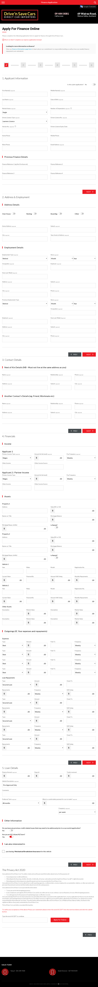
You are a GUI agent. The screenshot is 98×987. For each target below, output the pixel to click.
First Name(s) (8, 90)
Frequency (78, 642)
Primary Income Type (11, 454)
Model (53, 567)
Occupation (8, 264)
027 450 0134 (72, 971)
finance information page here (22, 49)
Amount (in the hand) (43, 454)
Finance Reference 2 (57, 164)
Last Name (7, 99)
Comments (5, 790)
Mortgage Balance (56, 516)
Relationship (57, 375)
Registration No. (80, 567)
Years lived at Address (60, 235)
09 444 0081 (62, 13)
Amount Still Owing (56, 576)
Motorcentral (63, 984)
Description (5, 610)
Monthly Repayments (81, 576)
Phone (55, 291)
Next (88, 192)
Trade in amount (72, 772)
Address (7, 282)
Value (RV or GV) (56, 507)
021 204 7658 (20, 971)
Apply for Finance (60, 920)
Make (28, 567)
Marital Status (8, 108)
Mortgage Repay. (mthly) (9, 525)
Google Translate (88, 6)
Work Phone (6, 144)
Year (3, 567)
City (5, 235)
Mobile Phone (55, 135)
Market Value (30, 610)
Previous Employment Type (24, 302)
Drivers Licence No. (59, 117)
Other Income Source (40, 463)
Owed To (69, 681)
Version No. (9, 126)
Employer (56, 264)
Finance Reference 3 (8, 173)
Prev (75, 354)
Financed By (30, 576)
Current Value (6, 576)
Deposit (36, 772)
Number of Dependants (61, 108)
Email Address (57, 144)
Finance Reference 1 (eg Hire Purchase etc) (15, 164)
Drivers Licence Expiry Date (59, 126)
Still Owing (70, 690)
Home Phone (6, 135)
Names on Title (6, 516)
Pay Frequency (73, 454)
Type (3, 642)
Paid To (53, 642)
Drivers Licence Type (10, 117)
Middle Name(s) (58, 90)
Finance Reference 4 (57, 173)
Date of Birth (57, 99)
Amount (28, 642)
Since (54, 255)
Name (6, 375)
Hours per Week (9, 273)
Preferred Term (9, 799)
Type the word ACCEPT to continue (13, 916)
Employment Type (24, 257)
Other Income (6, 463)
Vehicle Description (10, 781)
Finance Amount (9, 772)
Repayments (6, 690)
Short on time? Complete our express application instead (22, 40)
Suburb (55, 226)
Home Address (9, 226)
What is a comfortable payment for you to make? (59, 799)
